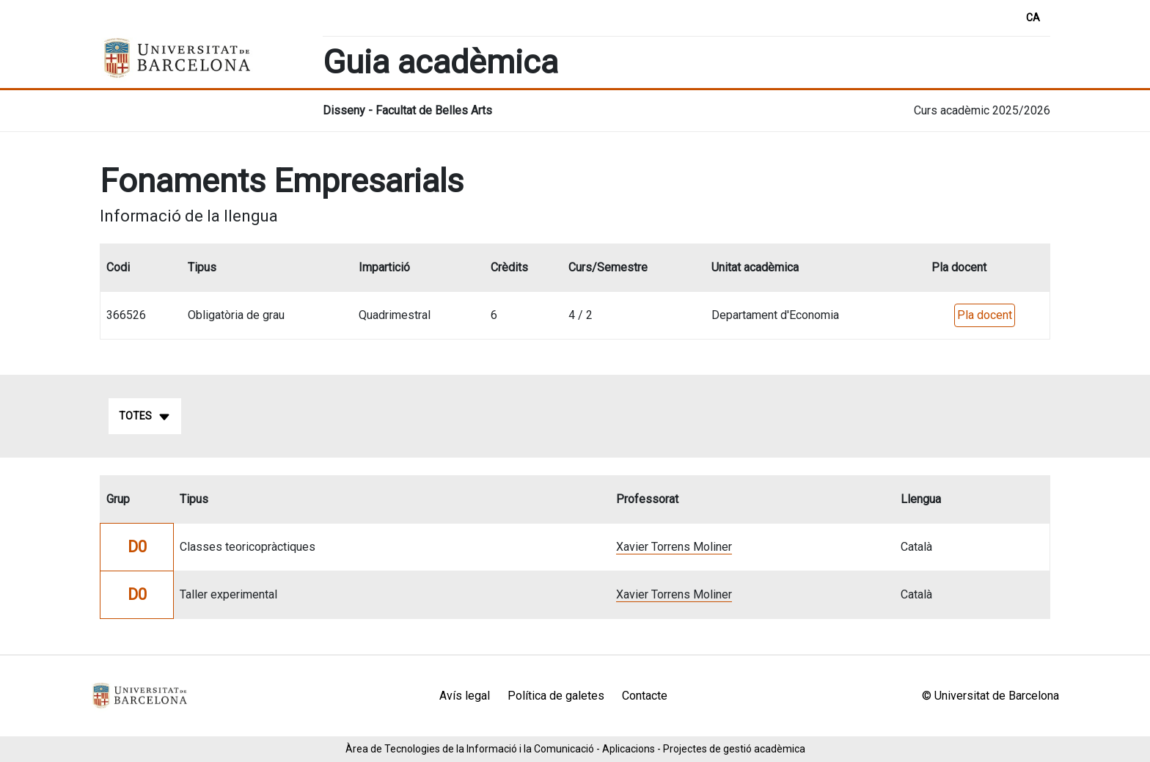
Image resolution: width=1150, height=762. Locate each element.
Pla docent (984, 315)
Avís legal (464, 696)
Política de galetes (556, 696)
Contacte (644, 696)
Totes (145, 416)
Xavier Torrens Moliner (674, 547)
